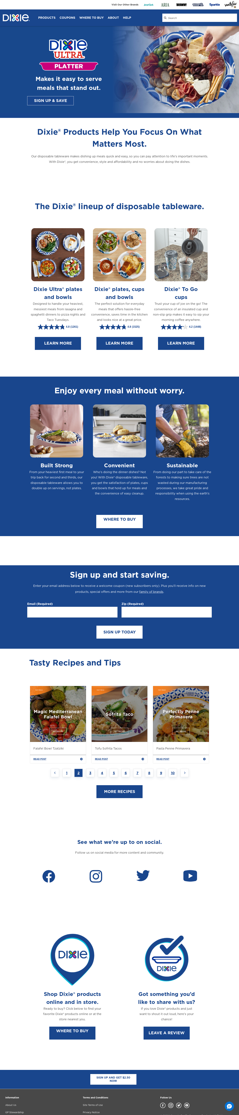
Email (40, 583)
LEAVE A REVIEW (167, 1012)
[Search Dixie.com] (165, 17)
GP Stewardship (14, 1092)
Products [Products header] (47, 17)
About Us (10, 1084)
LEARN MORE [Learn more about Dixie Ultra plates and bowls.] (58, 336)
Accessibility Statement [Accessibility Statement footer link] (96, 1099)
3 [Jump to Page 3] (90, 752)
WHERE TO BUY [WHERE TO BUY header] (91, 17)
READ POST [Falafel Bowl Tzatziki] (58, 738)
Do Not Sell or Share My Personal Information (186, 1107)
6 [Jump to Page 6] (126, 752)
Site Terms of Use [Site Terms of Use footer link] (93, 1084)
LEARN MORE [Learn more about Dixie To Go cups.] (181, 336)
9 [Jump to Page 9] (161, 752)
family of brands (151, 571)
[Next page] (184, 752)
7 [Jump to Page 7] (137, 752)
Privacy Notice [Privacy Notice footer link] (91, 1092)
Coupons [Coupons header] (67, 17)
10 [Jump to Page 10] (173, 752)
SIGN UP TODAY (119, 611)
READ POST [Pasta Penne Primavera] (181, 738)
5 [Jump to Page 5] (114, 752)
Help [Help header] (127, 17)
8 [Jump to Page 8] (149, 752)
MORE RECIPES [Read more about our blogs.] (119, 771)
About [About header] (113, 17)
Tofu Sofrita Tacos (108, 728)
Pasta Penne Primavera (173, 728)
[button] (229, 1106)
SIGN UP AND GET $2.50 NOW (113, 1059)
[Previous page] (55, 752)
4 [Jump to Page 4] (102, 752)
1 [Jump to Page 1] (66, 752)
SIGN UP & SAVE (50, 100)
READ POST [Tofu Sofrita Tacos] (119, 738)
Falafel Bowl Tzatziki (48, 728)
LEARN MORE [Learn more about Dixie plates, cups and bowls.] (119, 336)
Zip (132, 583)
